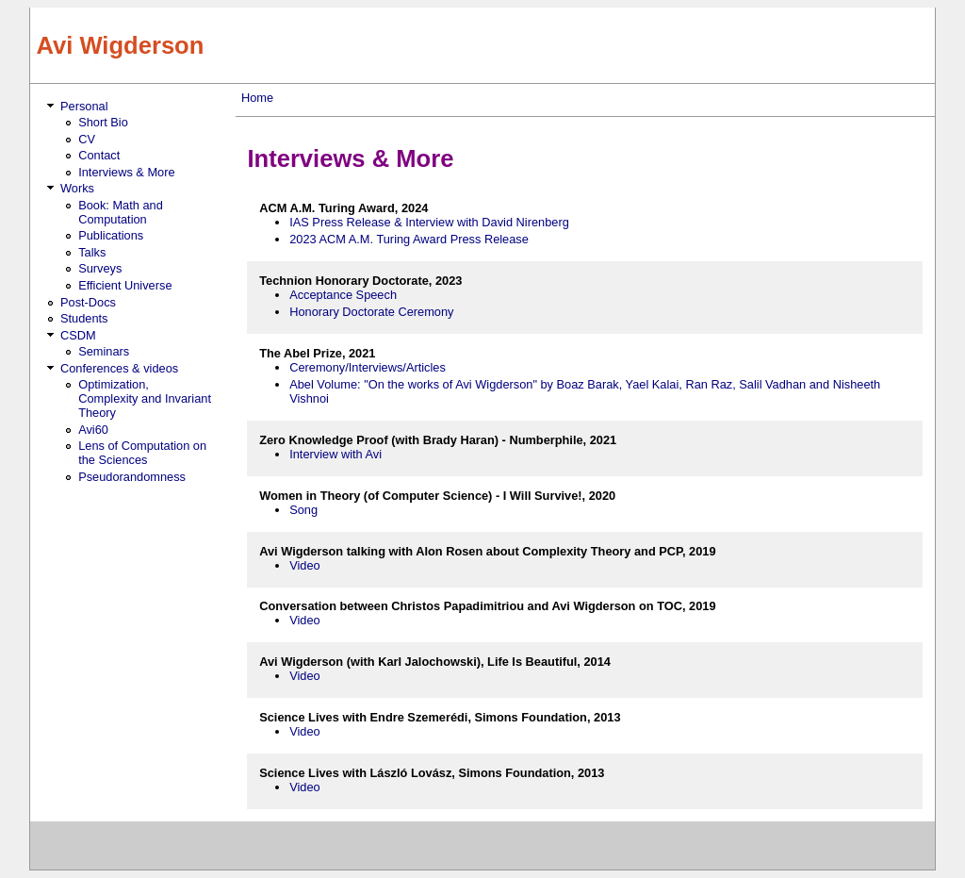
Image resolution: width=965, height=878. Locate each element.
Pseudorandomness (132, 477)
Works (77, 188)
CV (86, 139)
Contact (99, 155)
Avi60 (93, 429)
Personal (84, 106)
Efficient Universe (125, 285)
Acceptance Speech (343, 295)
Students (84, 318)
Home (257, 98)
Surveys (100, 268)
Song (303, 510)
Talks (92, 252)
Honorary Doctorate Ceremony (371, 312)
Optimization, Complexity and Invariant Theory (144, 398)
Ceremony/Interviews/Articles (367, 367)
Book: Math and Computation (120, 212)
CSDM (78, 335)
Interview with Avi (335, 454)
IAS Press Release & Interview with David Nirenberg (429, 222)
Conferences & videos (119, 368)
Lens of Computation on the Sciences (142, 453)
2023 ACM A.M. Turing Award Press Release (409, 239)
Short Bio (103, 122)
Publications (110, 235)
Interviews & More (126, 172)
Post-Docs (88, 302)
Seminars (103, 351)
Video (304, 565)
